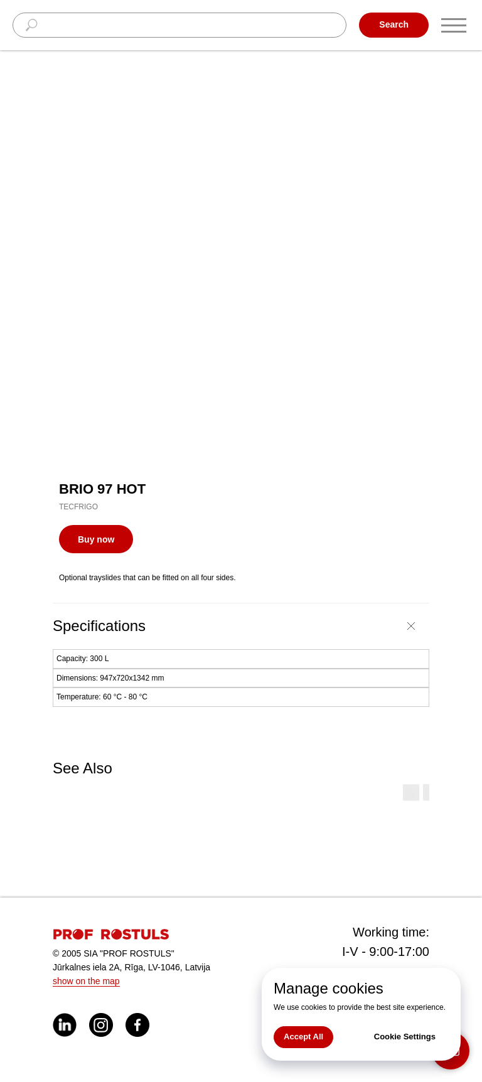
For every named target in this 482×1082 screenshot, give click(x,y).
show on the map (86, 981)
